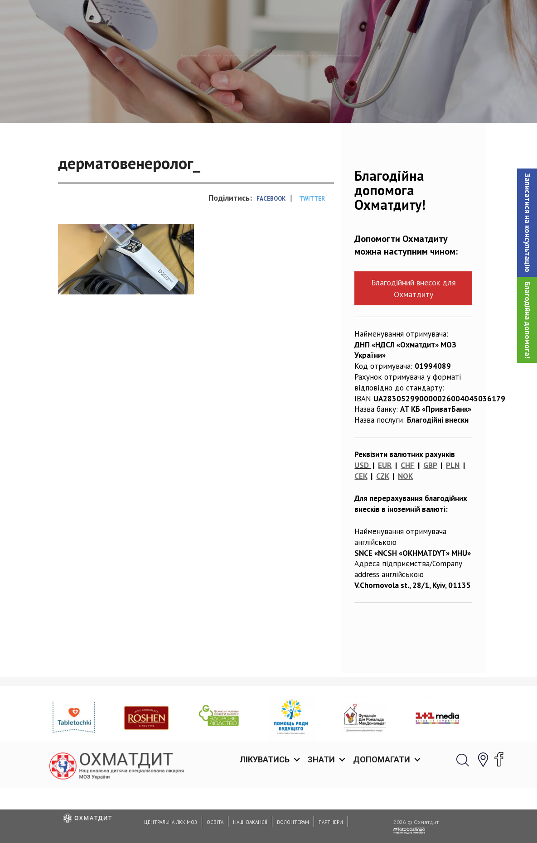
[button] (527, 223)
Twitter (312, 245)
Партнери (331, 822)
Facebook (270, 245)
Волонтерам (293, 822)
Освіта (215, 822)
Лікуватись (265, 18)
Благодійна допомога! (527, 319)
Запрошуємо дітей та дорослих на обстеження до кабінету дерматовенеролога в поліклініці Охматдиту (271, 102)
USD (361, 512)
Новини (68, 102)
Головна (29, 102)
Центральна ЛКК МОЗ (170, 822)
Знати (321, 18)
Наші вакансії (250, 822)
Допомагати (381, 18)
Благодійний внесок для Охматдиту (413, 335)
